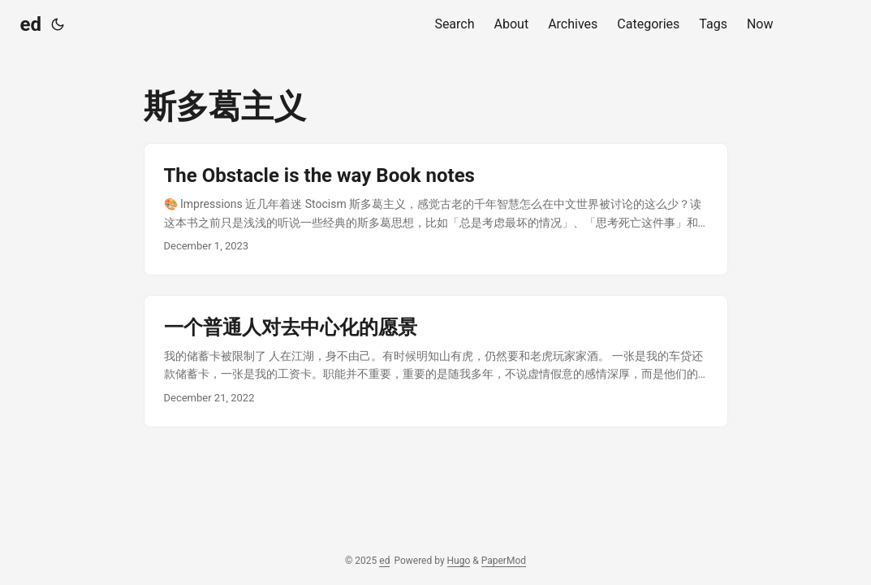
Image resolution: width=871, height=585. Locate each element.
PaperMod (503, 560)
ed (30, 24)
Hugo (459, 560)
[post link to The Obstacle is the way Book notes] (435, 209)
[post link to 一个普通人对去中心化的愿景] (435, 361)
